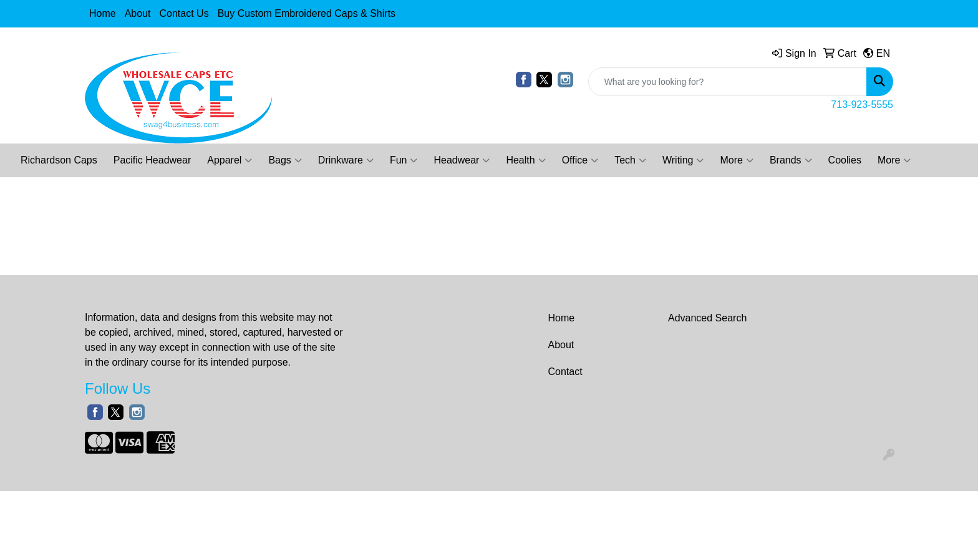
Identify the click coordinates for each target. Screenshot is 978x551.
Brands (791, 160)
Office (580, 160)
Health (525, 160)
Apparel (229, 160)
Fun (404, 160)
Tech (630, 160)
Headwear (461, 160)
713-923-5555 (862, 104)
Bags (284, 160)
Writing (683, 160)
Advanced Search (707, 318)
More (736, 160)
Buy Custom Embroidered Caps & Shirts (306, 13)
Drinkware (346, 160)
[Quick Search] (727, 81)
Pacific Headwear (152, 160)
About (138, 13)
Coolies (844, 160)
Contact (565, 371)
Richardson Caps (59, 160)
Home (102, 13)
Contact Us (184, 13)
